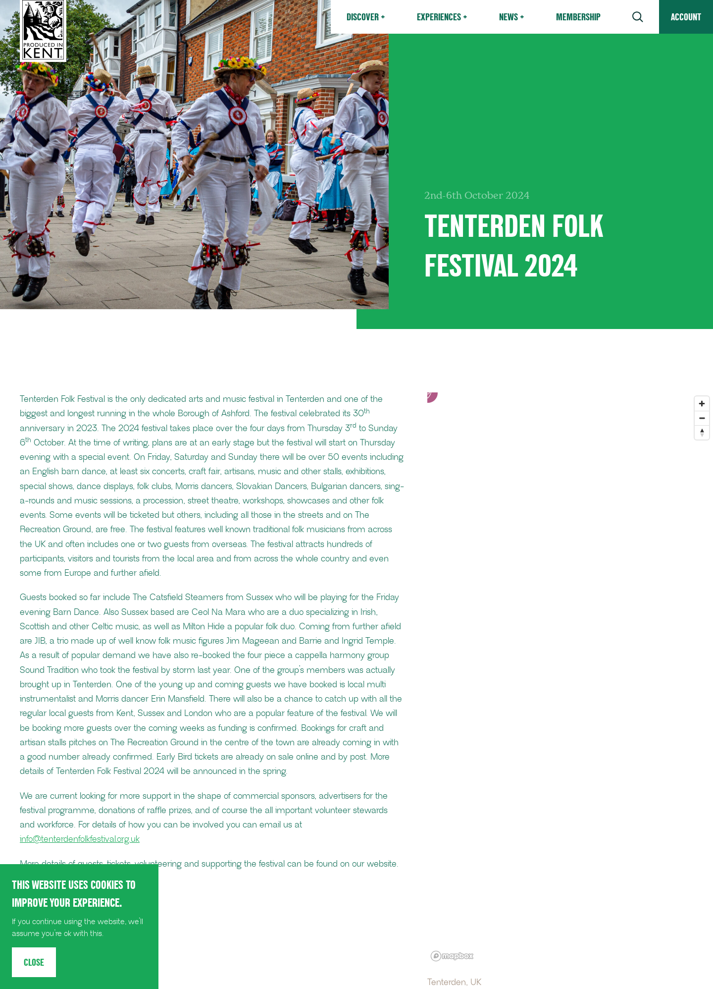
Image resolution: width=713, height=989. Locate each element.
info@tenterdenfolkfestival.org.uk (80, 839)
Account (686, 16)
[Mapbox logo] (452, 956)
